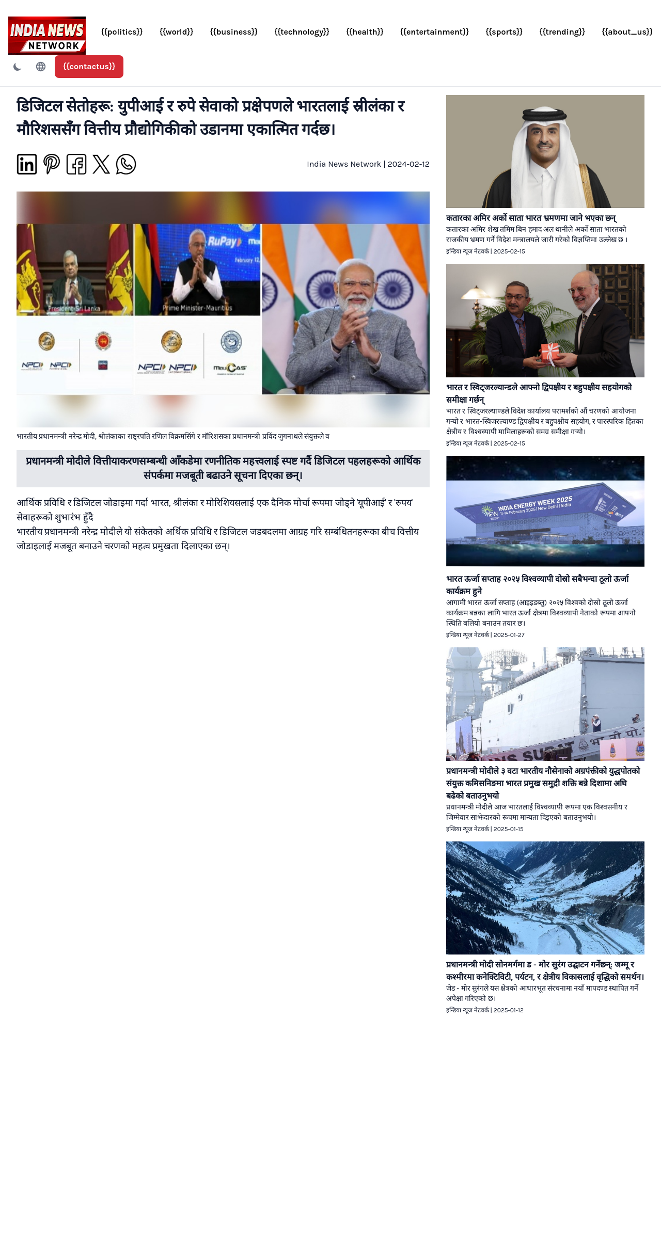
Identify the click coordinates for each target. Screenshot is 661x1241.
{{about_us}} (627, 32)
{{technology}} (301, 32)
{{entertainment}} (434, 32)
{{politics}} (122, 32)
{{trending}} (562, 32)
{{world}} (177, 32)
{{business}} (234, 32)
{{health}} (365, 32)
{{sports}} (504, 32)
